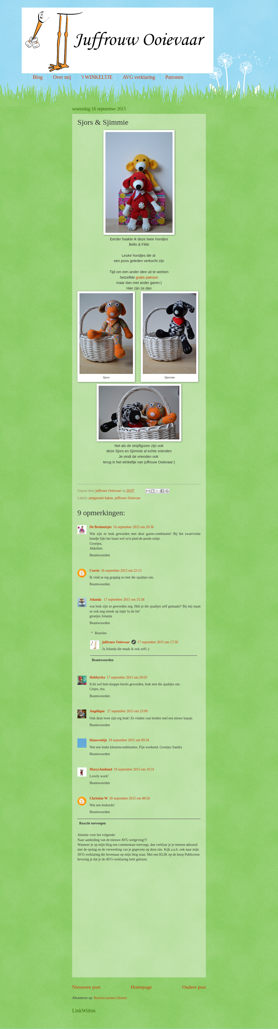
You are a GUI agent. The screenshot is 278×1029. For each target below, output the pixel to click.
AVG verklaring (139, 77)
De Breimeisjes (101, 527)
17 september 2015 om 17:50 (157, 642)
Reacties (101, 633)
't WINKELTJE (97, 77)
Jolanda (96, 599)
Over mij (62, 77)
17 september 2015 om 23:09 (127, 711)
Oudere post (194, 987)
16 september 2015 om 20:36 (133, 527)
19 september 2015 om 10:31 (134, 769)
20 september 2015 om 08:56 (129, 798)
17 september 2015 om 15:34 (124, 599)
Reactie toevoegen (92, 823)
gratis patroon (147, 277)
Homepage (141, 987)
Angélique (97, 711)
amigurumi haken (101, 498)
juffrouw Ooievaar (128, 498)
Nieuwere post (86, 987)
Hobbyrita (97, 677)
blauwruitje (98, 740)
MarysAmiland (101, 769)
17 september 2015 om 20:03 (126, 677)
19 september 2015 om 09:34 (128, 740)
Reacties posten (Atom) (110, 998)
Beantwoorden (100, 555)
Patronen (174, 77)
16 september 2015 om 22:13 (121, 570)
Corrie (94, 570)
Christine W (99, 798)
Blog (38, 77)
